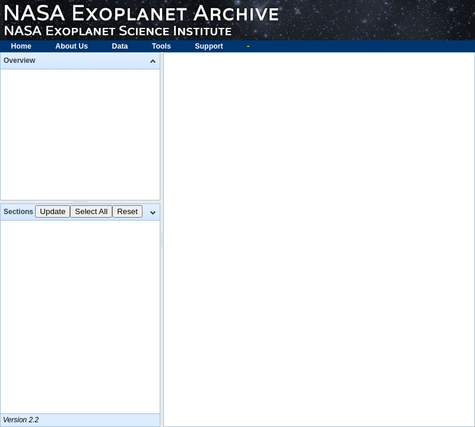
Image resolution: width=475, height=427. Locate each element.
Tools (161, 46)
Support (209, 46)
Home (21, 46)
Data (120, 46)
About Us (71, 46)
